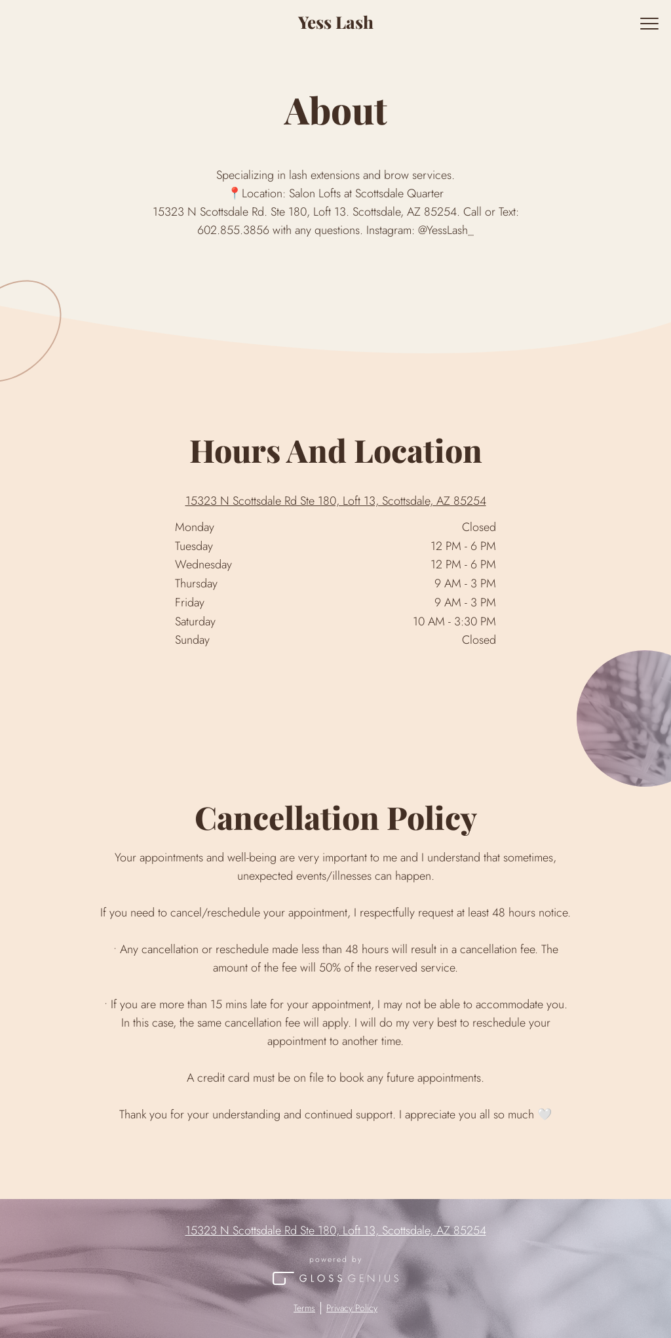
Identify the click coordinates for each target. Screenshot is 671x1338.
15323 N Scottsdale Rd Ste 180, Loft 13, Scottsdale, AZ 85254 (335, 501)
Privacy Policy (351, 1308)
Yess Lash (336, 21)
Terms (304, 1308)
